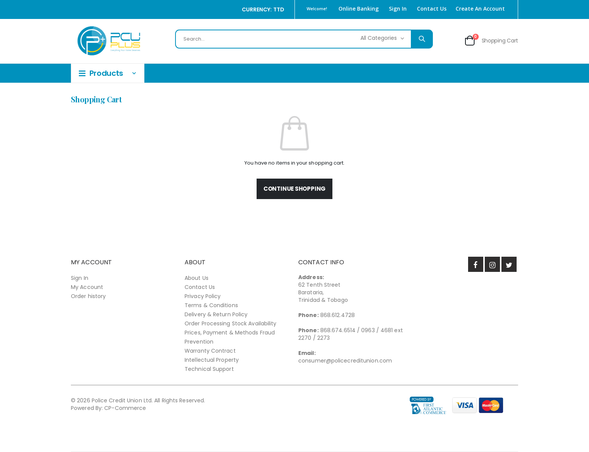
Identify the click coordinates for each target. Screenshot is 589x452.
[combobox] (304, 39)
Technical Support (209, 369)
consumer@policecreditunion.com (345, 360)
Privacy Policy (203, 296)
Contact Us (431, 8)
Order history (88, 296)
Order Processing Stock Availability (231, 323)
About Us (196, 278)
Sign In (398, 8)
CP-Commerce (125, 408)
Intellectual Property (212, 360)
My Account (87, 287)
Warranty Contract (210, 351)
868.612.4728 (337, 315)
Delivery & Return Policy (216, 314)
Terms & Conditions (211, 305)
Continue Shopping (294, 189)
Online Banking (358, 8)
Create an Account (480, 8)
